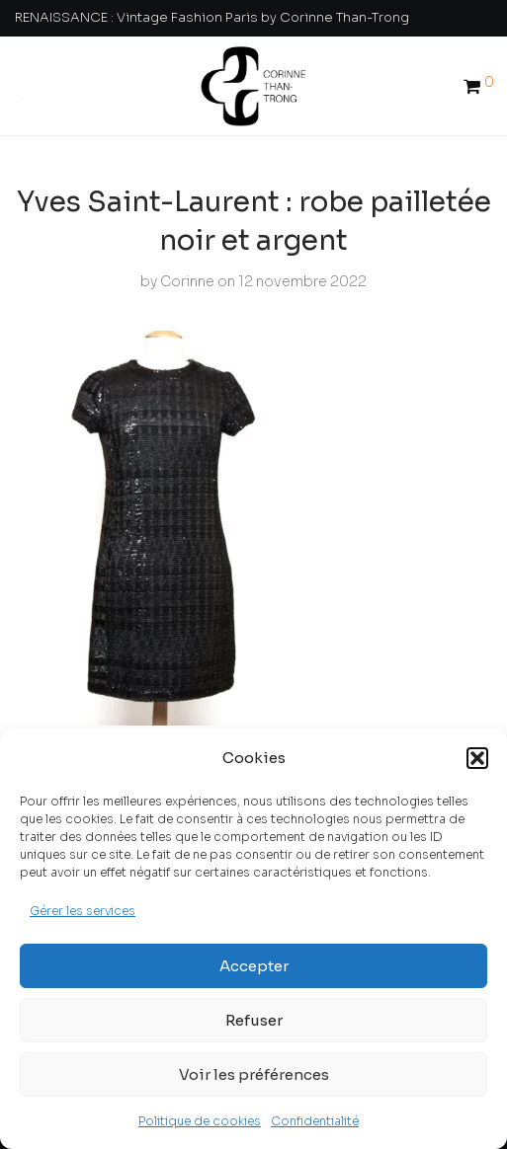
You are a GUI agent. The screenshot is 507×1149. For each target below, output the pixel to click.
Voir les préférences (254, 1074)
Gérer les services (82, 910)
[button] (477, 758)
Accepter (254, 966)
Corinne (187, 281)
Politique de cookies (199, 1120)
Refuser (254, 1020)
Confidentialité (315, 1120)
